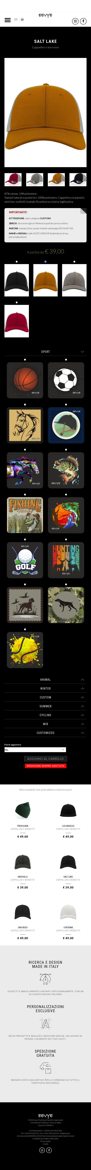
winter (62, 688)
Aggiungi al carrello (45, 758)
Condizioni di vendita (40, 1138)
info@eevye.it (65, 1133)
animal (62, 679)
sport (62, 351)
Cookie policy (54, 1138)
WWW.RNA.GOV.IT (35, 1136)
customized (60, 733)
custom (62, 697)
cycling (62, 715)
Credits (45, 1144)
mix (63, 724)
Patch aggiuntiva (12, 744)
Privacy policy (45, 1141)
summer (62, 706)
